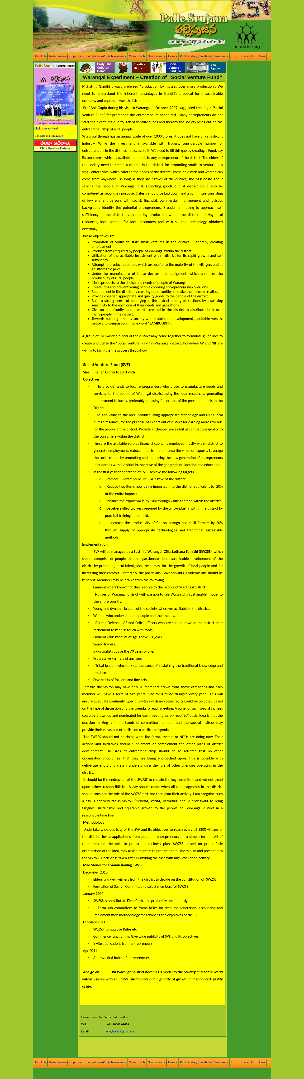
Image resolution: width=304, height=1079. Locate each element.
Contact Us (248, 56)
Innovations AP (95, 56)
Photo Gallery (188, 56)
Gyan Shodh (137, 56)
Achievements (117, 56)
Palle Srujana (57, 56)
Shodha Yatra (156, 56)
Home (261, 56)
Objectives (76, 56)
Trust (234, 56)
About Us (40, 56)
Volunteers (221, 56)
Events (172, 56)
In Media (205, 56)
